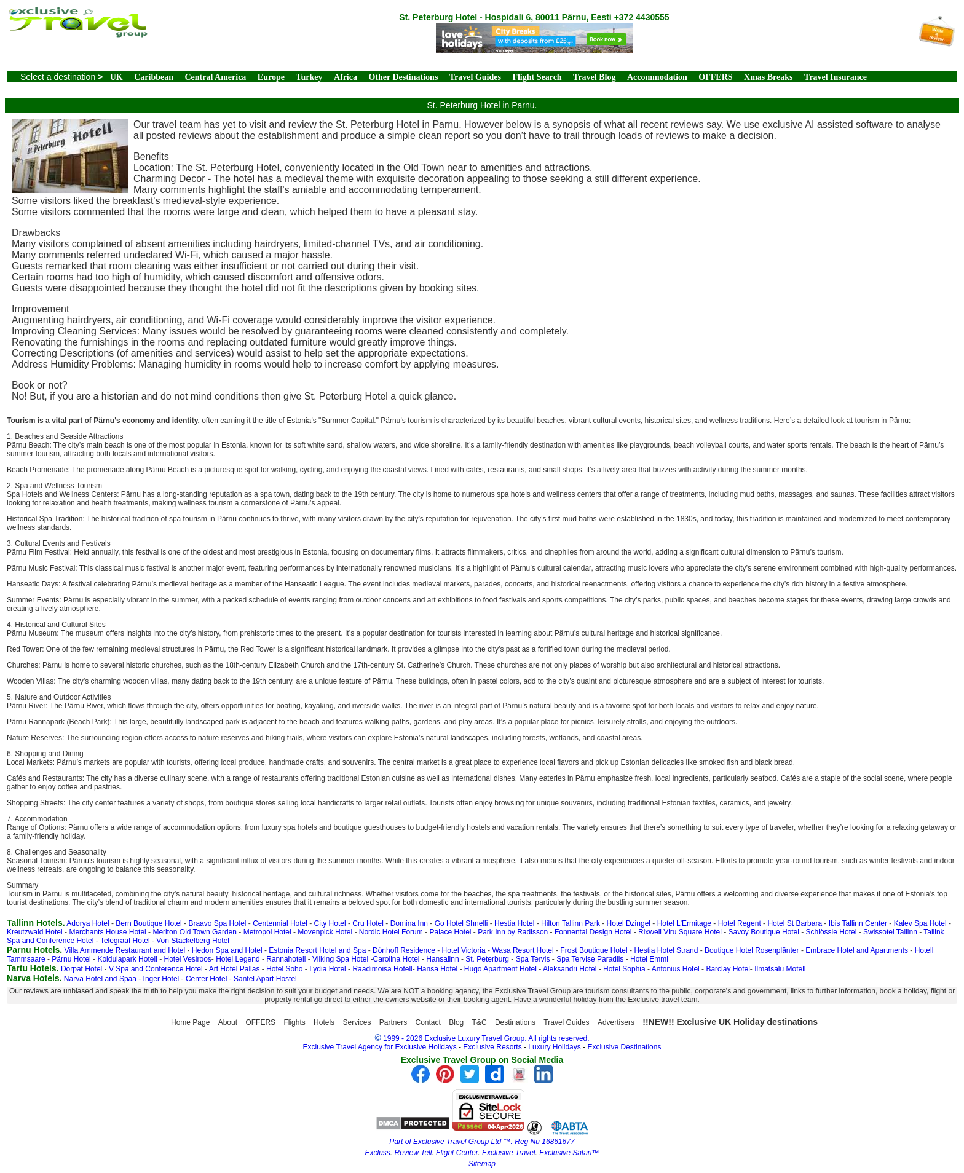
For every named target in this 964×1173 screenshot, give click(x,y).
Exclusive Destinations (624, 1047)
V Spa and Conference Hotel (156, 969)
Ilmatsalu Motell (779, 969)
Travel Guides (475, 77)
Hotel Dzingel (628, 923)
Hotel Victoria (464, 950)
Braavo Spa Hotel (217, 923)
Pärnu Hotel (71, 959)
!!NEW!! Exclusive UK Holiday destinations (730, 1022)
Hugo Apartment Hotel (500, 969)
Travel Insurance (835, 77)
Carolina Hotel (396, 959)
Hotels (324, 1022)
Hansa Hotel (437, 969)
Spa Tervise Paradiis (589, 959)
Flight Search (536, 77)
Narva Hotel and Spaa (100, 978)
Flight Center (457, 1152)
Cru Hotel (368, 923)
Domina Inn (409, 923)
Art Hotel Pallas (234, 969)
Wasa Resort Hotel (522, 950)
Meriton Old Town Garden (194, 932)
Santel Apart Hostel (265, 978)
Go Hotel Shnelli (461, 923)
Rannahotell (286, 959)
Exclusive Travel (508, 1152)
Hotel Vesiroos (187, 959)
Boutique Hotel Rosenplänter (752, 950)
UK (116, 77)
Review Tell (413, 1152)
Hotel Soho (284, 969)
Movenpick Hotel (325, 932)
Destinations (515, 1022)
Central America (215, 77)
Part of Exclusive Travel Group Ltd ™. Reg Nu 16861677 (481, 1141)
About (227, 1022)
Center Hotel (206, 978)
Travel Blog (594, 77)
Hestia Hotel (514, 923)
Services (356, 1022)
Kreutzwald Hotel (35, 932)
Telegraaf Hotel (125, 940)
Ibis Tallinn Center (858, 923)
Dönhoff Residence (404, 950)
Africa (345, 77)
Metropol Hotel (267, 932)
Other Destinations (403, 77)
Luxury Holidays (554, 1047)
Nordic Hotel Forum (391, 932)
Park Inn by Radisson (513, 932)
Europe (271, 77)
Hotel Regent (739, 923)
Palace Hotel (450, 932)
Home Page (190, 1022)
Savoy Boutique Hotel (764, 932)
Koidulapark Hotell (127, 959)
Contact (428, 1022)
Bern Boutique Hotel (148, 923)
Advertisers (616, 1022)
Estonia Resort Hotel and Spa (317, 950)
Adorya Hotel (87, 923)
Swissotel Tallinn (890, 932)
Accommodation (657, 77)
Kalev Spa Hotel (920, 923)
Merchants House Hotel (107, 932)
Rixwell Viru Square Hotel (680, 932)
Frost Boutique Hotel (593, 950)
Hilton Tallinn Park (570, 923)
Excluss (377, 1152)
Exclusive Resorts (492, 1047)
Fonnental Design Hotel (593, 932)
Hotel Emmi (649, 959)
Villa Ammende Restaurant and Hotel (125, 950)
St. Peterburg (487, 959)
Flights (294, 1022)
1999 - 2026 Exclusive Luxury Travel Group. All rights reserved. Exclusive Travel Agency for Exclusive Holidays (446, 1042)
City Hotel (330, 923)
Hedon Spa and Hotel (227, 950)
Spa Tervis (533, 959)
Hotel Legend (237, 959)
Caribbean (153, 77)
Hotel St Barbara (794, 923)
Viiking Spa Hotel (340, 959)
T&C (479, 1022)
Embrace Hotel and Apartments (856, 950)
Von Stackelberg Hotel (192, 940)
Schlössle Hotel (831, 932)
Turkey (309, 77)
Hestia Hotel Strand (666, 950)
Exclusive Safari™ (569, 1152)
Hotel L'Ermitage (684, 923)
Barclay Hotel (727, 969)
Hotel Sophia (624, 969)
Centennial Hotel (280, 923)
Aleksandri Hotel (569, 969)
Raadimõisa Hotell (382, 969)
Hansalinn (442, 959)
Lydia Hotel (327, 969)
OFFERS (715, 77)
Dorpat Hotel (81, 969)
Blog (456, 1022)
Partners (393, 1022)
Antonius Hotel (676, 969)
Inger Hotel (161, 978)
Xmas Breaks (768, 77)
